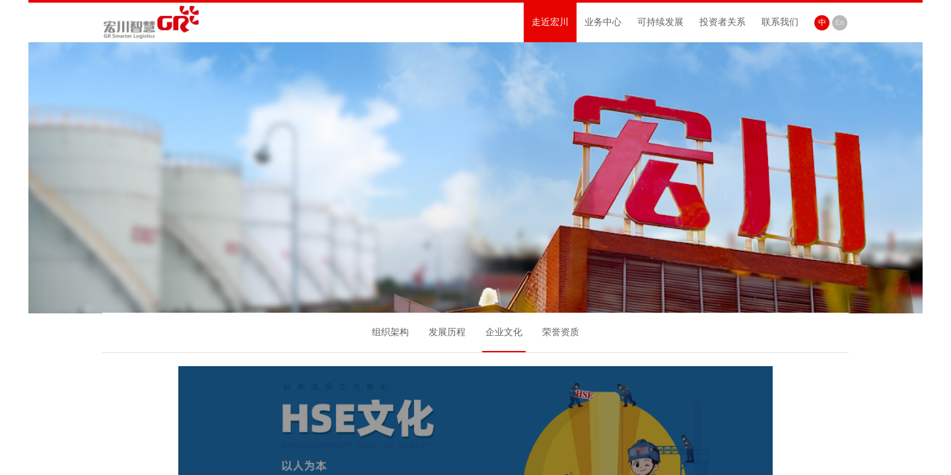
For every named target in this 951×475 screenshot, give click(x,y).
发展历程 (447, 332)
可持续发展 (660, 22)
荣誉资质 (560, 332)
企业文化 (503, 332)
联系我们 (779, 22)
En (839, 22)
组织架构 (390, 332)
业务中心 (602, 22)
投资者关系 (722, 22)
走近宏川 (550, 22)
